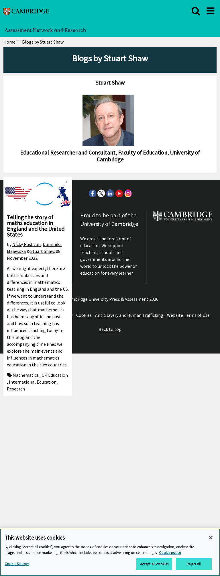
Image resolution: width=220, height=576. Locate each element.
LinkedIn (110, 416)
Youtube (119, 416)
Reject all (193, 564)
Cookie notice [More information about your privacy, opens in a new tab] (170, 552)
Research (16, 389)
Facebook (92, 416)
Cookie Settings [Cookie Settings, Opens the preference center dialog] (17, 563)
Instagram (128, 416)
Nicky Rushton (26, 244)
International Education (32, 382)
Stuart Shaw (42, 251)
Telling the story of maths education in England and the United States (35, 226)
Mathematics (26, 375)
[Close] (211, 537)
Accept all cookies (154, 564)
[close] (196, 11)
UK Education (55, 375)
